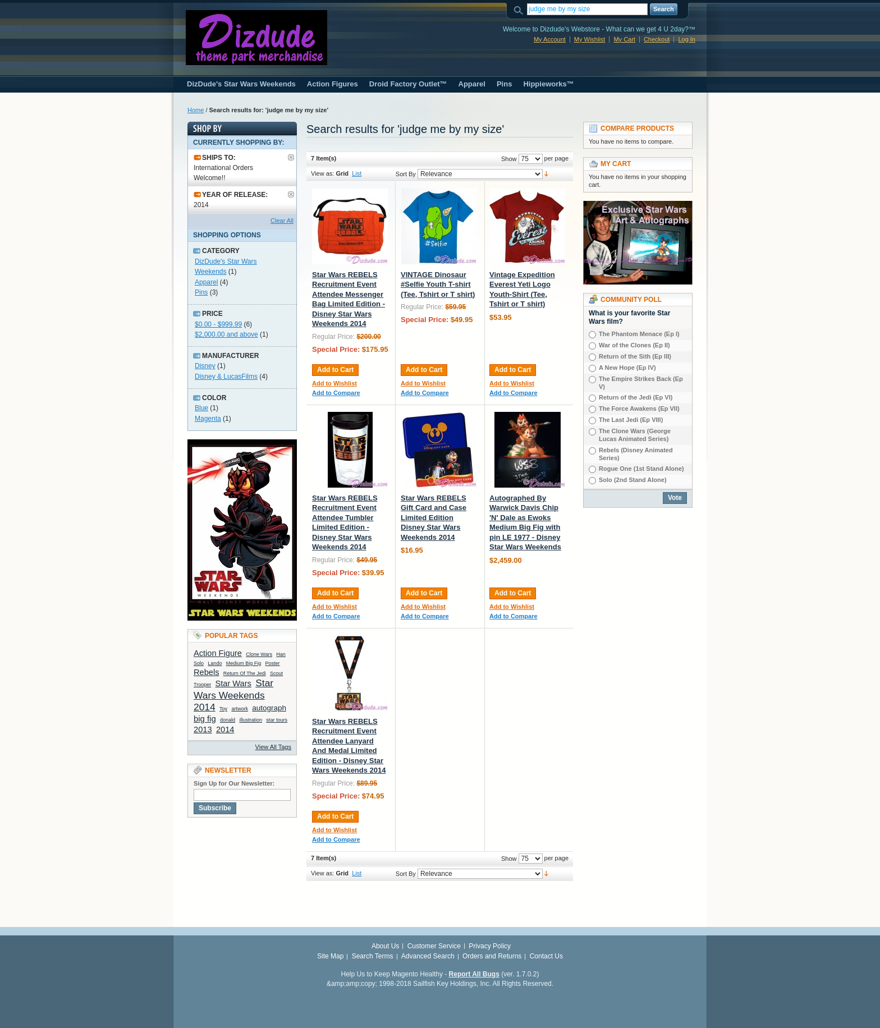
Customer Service (434, 946)
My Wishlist (590, 39)
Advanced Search (428, 956)
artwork (239, 709)
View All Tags (273, 747)
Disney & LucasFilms (226, 376)
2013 (203, 729)
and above (226, 334)
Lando (215, 663)
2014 (225, 729)
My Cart (624, 39)
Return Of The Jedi (244, 673)
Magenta (208, 419)
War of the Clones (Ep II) (634, 345)
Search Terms (372, 956)
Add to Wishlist (334, 383)
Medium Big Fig (244, 663)
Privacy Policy (490, 946)
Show (509, 158)
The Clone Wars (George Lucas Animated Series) (635, 435)
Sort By (406, 174)
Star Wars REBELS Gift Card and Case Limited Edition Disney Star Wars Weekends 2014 (433, 517)
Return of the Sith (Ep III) (635, 356)
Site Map (330, 956)
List (356, 173)
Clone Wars (259, 654)
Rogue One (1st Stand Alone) (641, 468)
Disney (205, 366)
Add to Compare (336, 392)
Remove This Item (291, 157)
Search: (520, 9)
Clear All (282, 220)
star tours (276, 720)
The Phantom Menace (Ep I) (639, 334)
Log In (686, 39)
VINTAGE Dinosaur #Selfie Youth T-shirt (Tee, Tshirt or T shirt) (438, 284)
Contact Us (546, 956)
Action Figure (218, 653)
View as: (322, 173)
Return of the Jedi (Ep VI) (635, 397)
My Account (550, 39)
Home (195, 110)
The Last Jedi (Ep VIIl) (631, 419)
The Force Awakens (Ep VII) (639, 408)
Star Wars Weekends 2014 (233, 695)
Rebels (206, 672)
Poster (272, 663)
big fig (205, 718)
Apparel (206, 282)
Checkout (657, 39)
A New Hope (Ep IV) (627, 367)
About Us (385, 946)
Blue (201, 408)
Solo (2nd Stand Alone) (633, 479)
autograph (269, 708)
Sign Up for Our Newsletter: (234, 783)
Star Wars (233, 683)
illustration (250, 720)
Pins (201, 292)
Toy (223, 709)
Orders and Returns (491, 956)
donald (227, 720)
